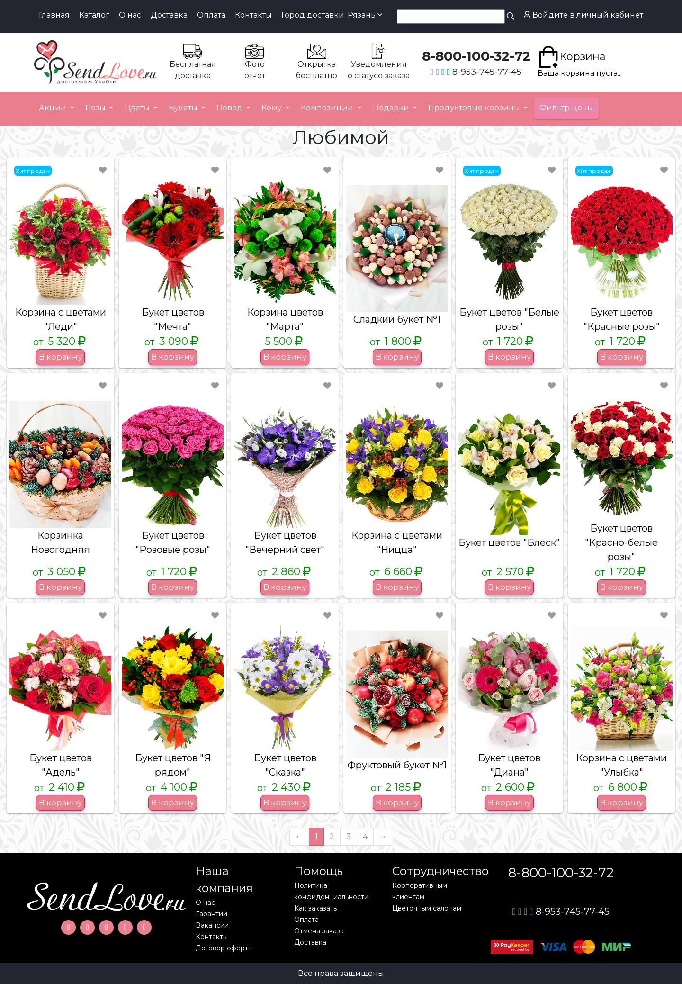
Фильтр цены (566, 107)
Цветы (138, 107)
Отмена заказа (319, 931)
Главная (54, 14)
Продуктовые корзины (475, 107)
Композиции (328, 107)
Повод (230, 107)
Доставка (169, 14)
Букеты (184, 107)
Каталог (94, 14)
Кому (272, 107)
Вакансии (212, 925)
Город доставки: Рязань (331, 14)
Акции (53, 107)
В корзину (60, 356)
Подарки (392, 107)
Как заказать (315, 908)
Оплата (211, 14)
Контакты (253, 14)
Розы (96, 107)
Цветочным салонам (426, 908)
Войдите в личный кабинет (583, 14)
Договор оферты (224, 948)
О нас (130, 14)
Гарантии (211, 914)
